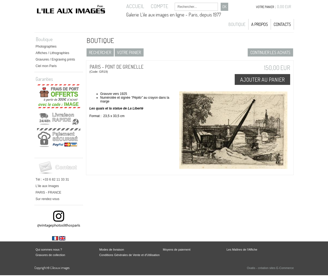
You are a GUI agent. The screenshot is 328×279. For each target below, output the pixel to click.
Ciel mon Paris (46, 66)
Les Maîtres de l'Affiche (242, 249)
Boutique (237, 24)
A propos (259, 24)
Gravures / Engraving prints (55, 59)
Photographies (46, 46)
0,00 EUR (284, 6)
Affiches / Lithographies (52, 53)
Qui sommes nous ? (49, 249)
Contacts (282, 24)
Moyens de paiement (176, 249)
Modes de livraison (111, 249)
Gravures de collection (50, 255)
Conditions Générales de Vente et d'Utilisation (129, 255)
